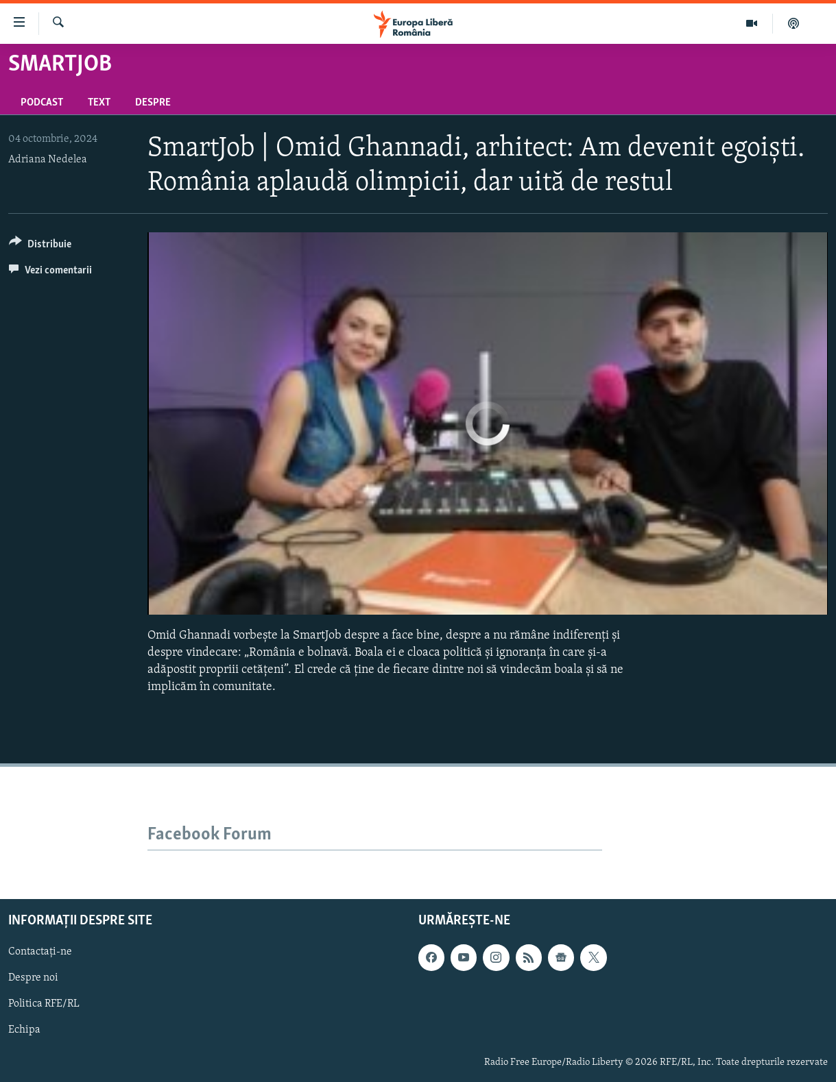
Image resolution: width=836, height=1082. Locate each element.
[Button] (40, 246)
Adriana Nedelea (47, 159)
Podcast (42, 102)
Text (99, 102)
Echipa (24, 1030)
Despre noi (33, 978)
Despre (153, 102)
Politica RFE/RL (44, 1004)
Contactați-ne (40, 952)
